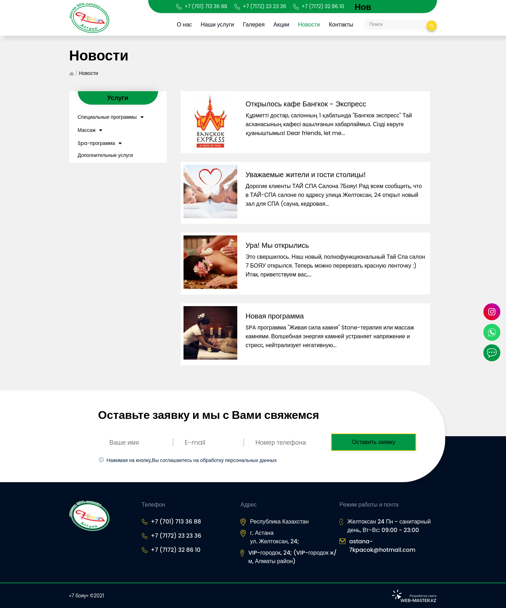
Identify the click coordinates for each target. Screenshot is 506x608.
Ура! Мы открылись (277, 245)
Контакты (341, 25)
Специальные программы (107, 117)
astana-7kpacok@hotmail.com (382, 545)
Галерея (253, 25)
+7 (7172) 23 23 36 (264, 6)
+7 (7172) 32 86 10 (323, 6)
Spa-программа (96, 143)
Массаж (87, 130)
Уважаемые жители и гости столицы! (306, 175)
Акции (282, 25)
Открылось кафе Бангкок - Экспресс (306, 104)
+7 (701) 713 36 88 (206, 6)
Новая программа (275, 316)
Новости (309, 25)
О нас (184, 25)
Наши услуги (217, 25)
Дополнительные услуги (105, 155)
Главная (71, 73)
